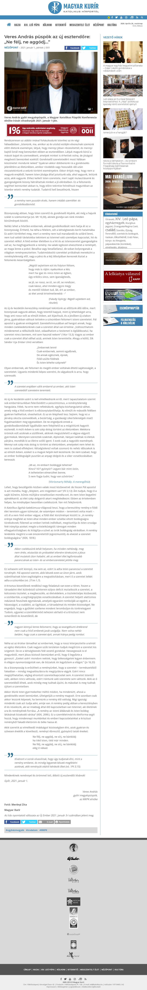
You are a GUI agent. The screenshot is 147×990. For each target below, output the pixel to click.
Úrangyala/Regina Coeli (126, 226)
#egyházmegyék (15, 830)
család (110, 229)
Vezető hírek (112, 37)
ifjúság (128, 230)
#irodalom (32, 830)
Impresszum (51, 987)
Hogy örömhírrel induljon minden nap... (122, 181)
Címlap (27, 969)
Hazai (17, 25)
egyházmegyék (114, 223)
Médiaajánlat (63, 987)
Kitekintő (60, 25)
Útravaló (109, 219)
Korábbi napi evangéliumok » (128, 207)
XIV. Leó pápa (32, 25)
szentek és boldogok (127, 233)
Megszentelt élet (80, 25)
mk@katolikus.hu (96, 984)
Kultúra (112, 25)
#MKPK (43, 830)
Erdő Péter (132, 237)
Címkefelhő (111, 214)
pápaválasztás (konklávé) (118, 244)
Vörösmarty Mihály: (69, 481)
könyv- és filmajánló (115, 240)
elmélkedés (111, 247)
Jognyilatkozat (74, 987)
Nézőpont (98, 25)
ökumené (120, 237)
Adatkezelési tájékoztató (91, 987)
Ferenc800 (110, 233)
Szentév (120, 230)
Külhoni (47, 25)
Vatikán (109, 237)
